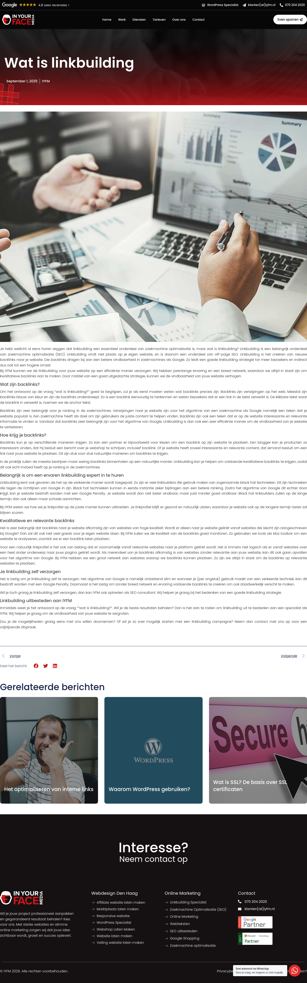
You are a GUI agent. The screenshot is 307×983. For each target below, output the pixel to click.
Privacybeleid (228, 971)
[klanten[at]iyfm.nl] (244, 5)
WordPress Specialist (222, 5)
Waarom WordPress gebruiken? (149, 789)
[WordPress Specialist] (203, 5)
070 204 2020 (295, 5)
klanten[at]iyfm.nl (261, 5)
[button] (36, 665)
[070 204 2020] (281, 5)
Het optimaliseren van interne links (49, 789)
